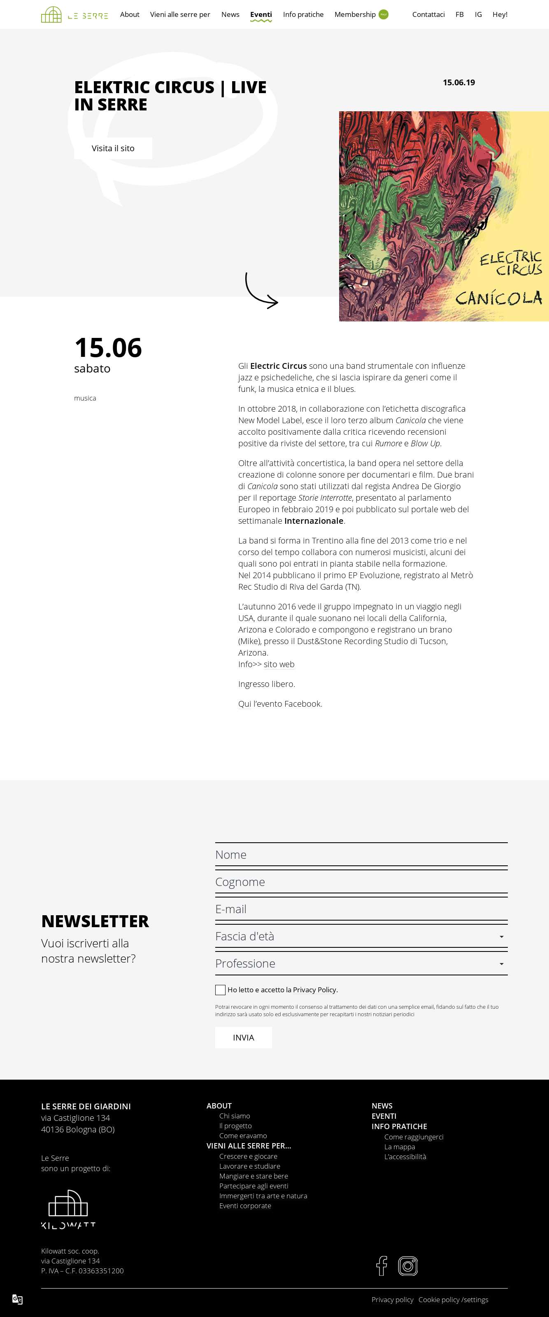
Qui (244, 703)
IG (478, 14)
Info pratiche (303, 14)
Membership (355, 14)
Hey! (383, 14)
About (130, 14)
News (230, 14)
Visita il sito (113, 148)
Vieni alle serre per (180, 14)
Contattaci (428, 14)
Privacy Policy (314, 989)
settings (476, 1299)
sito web (279, 664)
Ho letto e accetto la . (283, 989)
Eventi (261, 14)
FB (460, 14)
